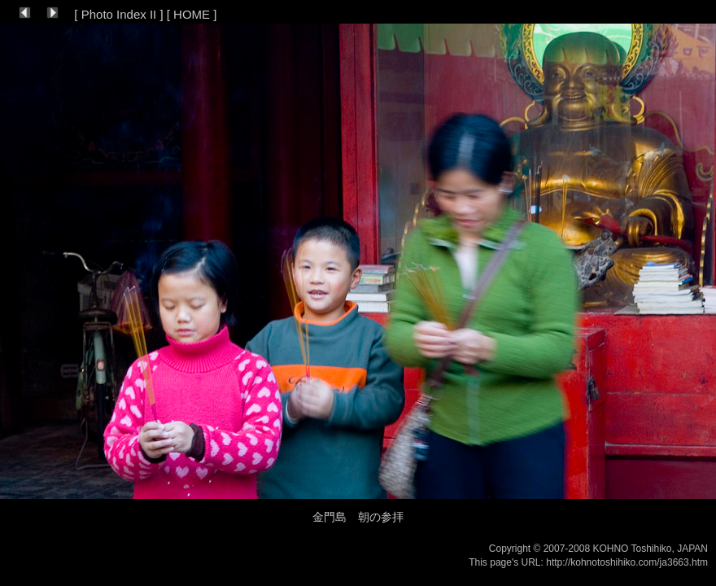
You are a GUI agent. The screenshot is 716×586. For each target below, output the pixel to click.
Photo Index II (119, 14)
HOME (191, 14)
